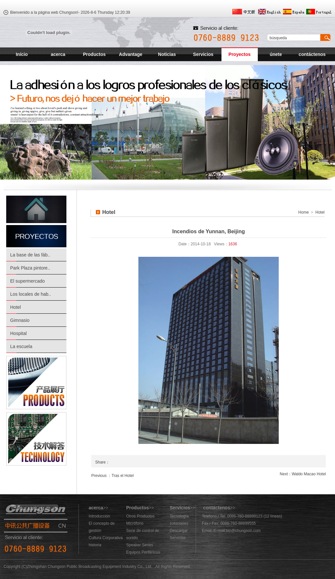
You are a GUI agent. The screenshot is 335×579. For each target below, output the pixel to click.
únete (276, 54)
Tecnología (179, 516)
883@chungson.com (220, 537)
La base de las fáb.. (30, 254)
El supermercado (27, 281)
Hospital (18, 333)
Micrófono (135, 523)
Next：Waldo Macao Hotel (303, 474)
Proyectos (239, 54)
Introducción (99, 516)
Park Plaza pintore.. (30, 268)
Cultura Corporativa (106, 537)
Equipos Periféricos (143, 552)
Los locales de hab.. (30, 294)
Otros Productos (140, 516)
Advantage (131, 54)
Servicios (203, 54)
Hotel (15, 307)
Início (22, 54)
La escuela (21, 346)
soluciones (179, 523)
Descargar (179, 530)
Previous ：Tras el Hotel (112, 475)
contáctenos (312, 54)
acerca (58, 54)
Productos (94, 54)
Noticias (167, 54)
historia (95, 545)
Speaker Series (139, 545)
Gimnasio (19, 320)
